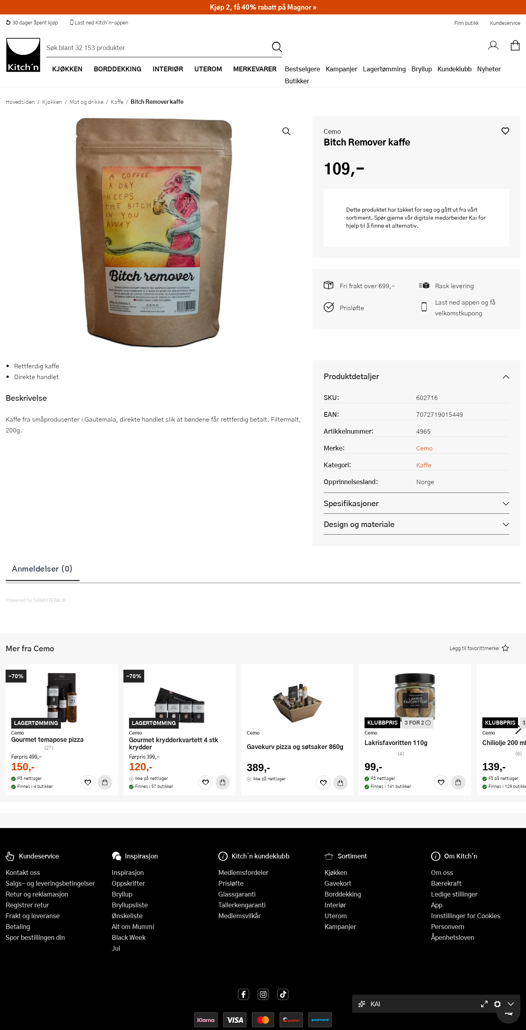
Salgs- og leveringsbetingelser (50, 883)
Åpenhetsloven (452, 937)
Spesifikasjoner (351, 503)
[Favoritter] (88, 782)
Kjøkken (52, 101)
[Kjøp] (105, 782)
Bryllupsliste (130, 904)
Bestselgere (302, 68)
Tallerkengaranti (242, 904)
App (436, 904)
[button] (505, 131)
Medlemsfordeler (243, 872)
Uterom (335, 915)
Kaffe (117, 101)
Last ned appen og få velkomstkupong (465, 307)
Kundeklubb (454, 68)
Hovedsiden (20, 101)
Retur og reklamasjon (37, 894)
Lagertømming (384, 68)
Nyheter (489, 68)
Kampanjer (341, 68)
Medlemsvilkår (239, 915)
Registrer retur (27, 904)
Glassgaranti (237, 894)
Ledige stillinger (454, 894)
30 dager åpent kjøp (32, 22)
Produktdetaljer (351, 376)
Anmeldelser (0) (42, 568)
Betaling (18, 926)
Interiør (335, 904)
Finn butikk (466, 22)
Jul (116, 948)
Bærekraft (446, 883)
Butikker (297, 80)
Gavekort (337, 883)
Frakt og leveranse (33, 915)
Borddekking (342, 894)
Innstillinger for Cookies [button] (465, 915)
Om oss (442, 872)
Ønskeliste (127, 915)
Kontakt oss (23, 872)
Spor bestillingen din (35, 937)
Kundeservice (505, 22)
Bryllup (421, 68)
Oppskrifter (128, 883)
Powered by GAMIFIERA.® (36, 600)
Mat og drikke (86, 101)
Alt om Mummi (133, 926)
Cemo (332, 131)
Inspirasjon (128, 872)
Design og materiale (359, 524)
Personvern (447, 926)
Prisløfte (352, 307)
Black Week (128, 937)
